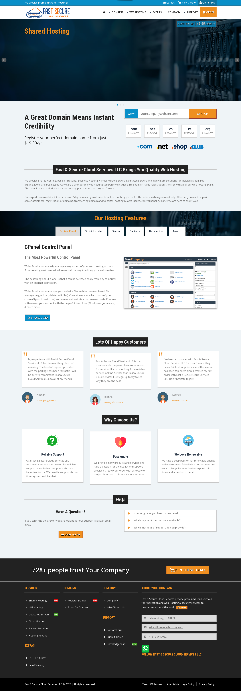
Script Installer (94, 231)
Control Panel (67, 231)
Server (116, 231)
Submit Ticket (113, 637)
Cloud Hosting (35, 621)
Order (208, 12)
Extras (157, 12)
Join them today (187, 570)
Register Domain (76, 600)
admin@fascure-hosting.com (163, 627)
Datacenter (156, 231)
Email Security (35, 665)
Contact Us (70, 534)
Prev (4, 60)
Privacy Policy (206, 684)
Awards (177, 231)
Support (192, 12)
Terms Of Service (152, 684)
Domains (117, 12)
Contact (169, 2)
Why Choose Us (114, 607)
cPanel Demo (38, 317)
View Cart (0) (187, 2)
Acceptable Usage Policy (180, 684)
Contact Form (113, 630)
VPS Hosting (34, 607)
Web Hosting (137, 12)
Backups (135, 231)
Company (174, 12)
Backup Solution (37, 628)
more (182, 607)
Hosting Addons (36, 635)
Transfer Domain (76, 607)
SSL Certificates (36, 658)
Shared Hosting (36, 600)
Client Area (207, 2)
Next (237, 60)
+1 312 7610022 (155, 636)
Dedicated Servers (37, 614)
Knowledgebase (114, 644)
